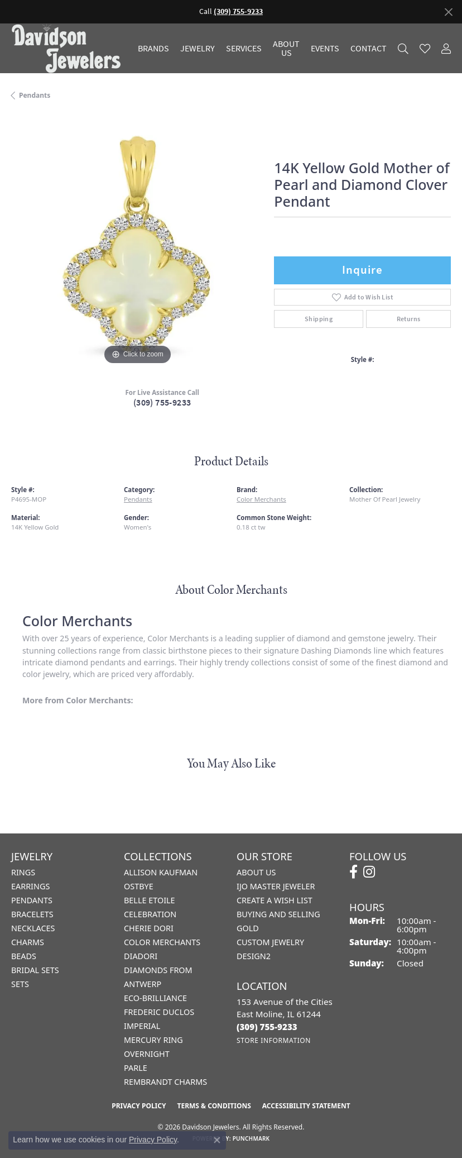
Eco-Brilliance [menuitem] (155, 998)
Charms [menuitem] (27, 942)
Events (325, 48)
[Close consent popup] (217, 1140)
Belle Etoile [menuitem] (149, 900)
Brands (153, 48)
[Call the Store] (267, 1026)
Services (244, 48)
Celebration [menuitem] (150, 914)
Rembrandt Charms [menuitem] (165, 1081)
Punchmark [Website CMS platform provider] (251, 1138)
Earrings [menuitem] (30, 886)
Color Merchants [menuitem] (162, 942)
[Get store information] (274, 1040)
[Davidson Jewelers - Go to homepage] (69, 48)
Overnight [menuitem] (147, 1054)
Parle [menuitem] (135, 1067)
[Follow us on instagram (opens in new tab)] (369, 872)
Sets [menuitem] (20, 984)
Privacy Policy (139, 1106)
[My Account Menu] (446, 48)
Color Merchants (261, 499)
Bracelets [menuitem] (32, 914)
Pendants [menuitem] (31, 900)
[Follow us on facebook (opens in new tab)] (353, 872)
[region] (137, 241)
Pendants (34, 95)
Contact (368, 48)
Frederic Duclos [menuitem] (159, 1012)
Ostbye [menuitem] (138, 886)
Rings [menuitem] (23, 872)
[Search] (403, 48)
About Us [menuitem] (256, 872)
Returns (409, 318)
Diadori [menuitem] (140, 956)
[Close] (448, 12)
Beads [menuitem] (23, 956)
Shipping (319, 318)
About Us (286, 49)
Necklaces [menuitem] (33, 928)
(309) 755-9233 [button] (238, 11)
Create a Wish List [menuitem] (274, 900)
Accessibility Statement (306, 1106)
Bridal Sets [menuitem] (35, 970)
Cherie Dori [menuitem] (149, 928)
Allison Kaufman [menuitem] (161, 872)
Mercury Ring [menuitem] (153, 1040)
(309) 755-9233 (162, 402)
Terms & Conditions (214, 1106)
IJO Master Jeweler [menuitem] (276, 886)
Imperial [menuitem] (142, 1026)
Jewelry (197, 48)
